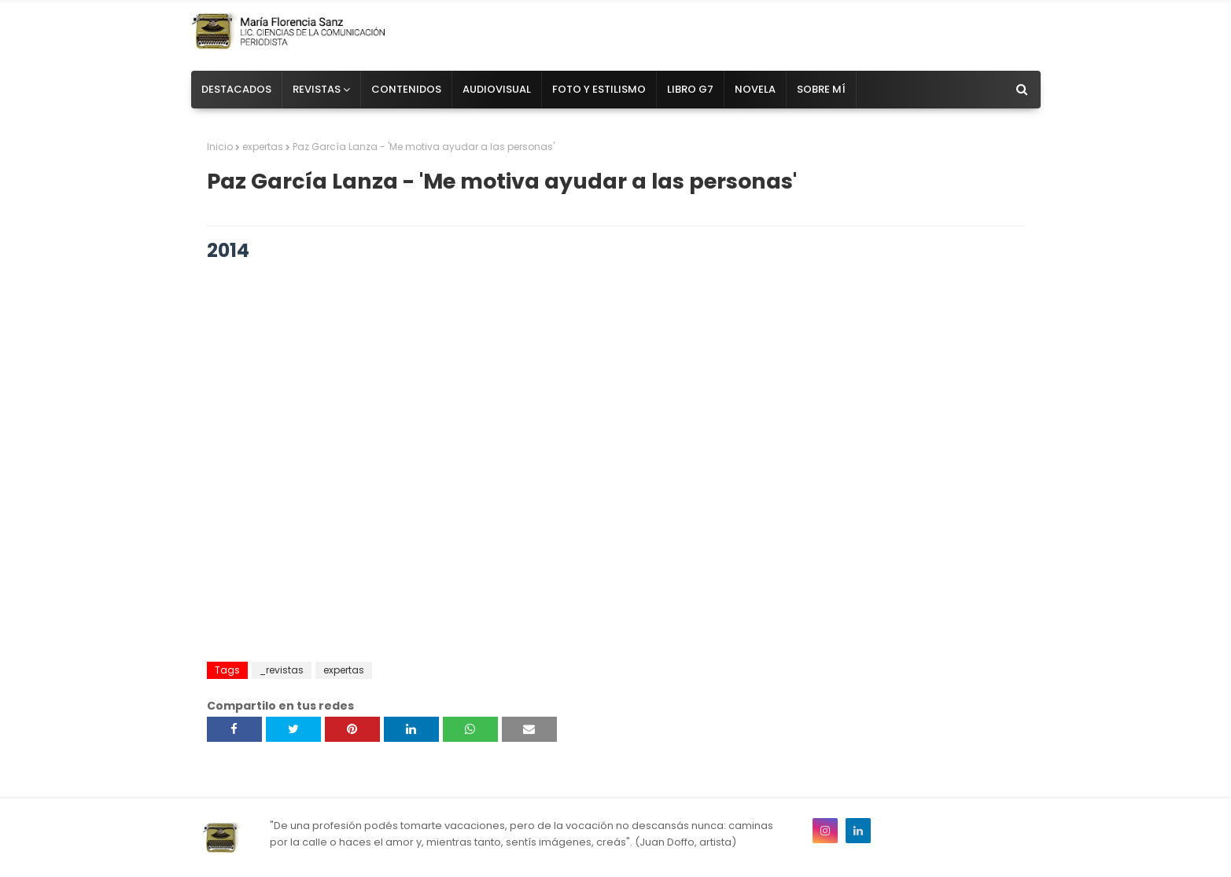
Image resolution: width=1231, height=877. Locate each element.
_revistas (282, 670)
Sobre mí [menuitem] (821, 89)
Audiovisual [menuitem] (497, 89)
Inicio (220, 146)
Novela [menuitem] (755, 89)
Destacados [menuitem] (236, 89)
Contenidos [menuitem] (406, 89)
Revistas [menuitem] (317, 89)
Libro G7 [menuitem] (690, 89)
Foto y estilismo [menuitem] (599, 89)
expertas (262, 146)
